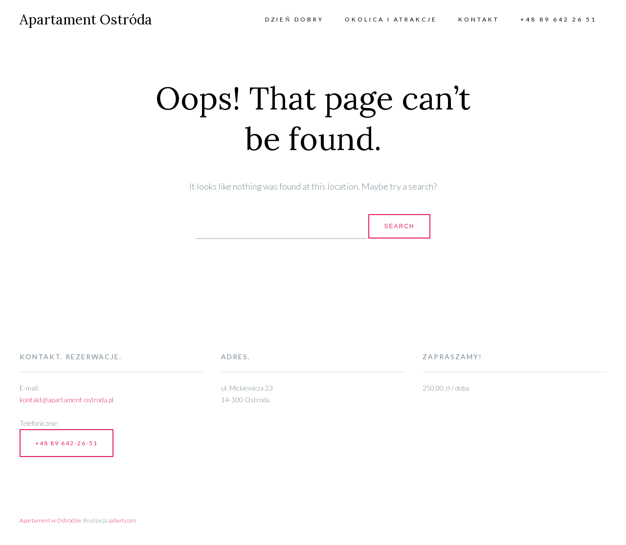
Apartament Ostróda (86, 19)
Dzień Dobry (294, 19)
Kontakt (478, 19)
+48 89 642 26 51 (558, 19)
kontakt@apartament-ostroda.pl (66, 399)
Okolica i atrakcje (391, 19)
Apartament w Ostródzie (50, 520)
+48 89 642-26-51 (66, 443)
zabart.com (122, 520)
